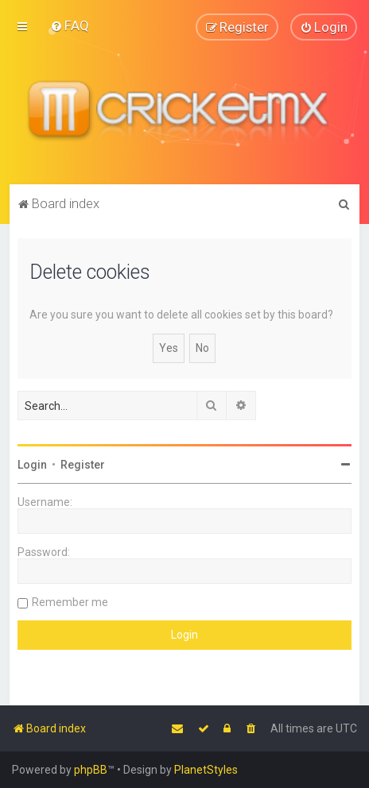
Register (82, 464)
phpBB (90, 769)
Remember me (70, 601)
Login (32, 464)
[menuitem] (69, 25)
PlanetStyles (206, 769)
